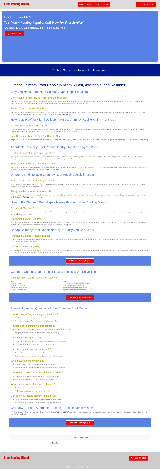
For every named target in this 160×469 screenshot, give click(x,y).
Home (81, 4)
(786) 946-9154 (63, 114)
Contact (106, 4)
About (89, 4)
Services (97, 4)
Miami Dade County (54, 443)
